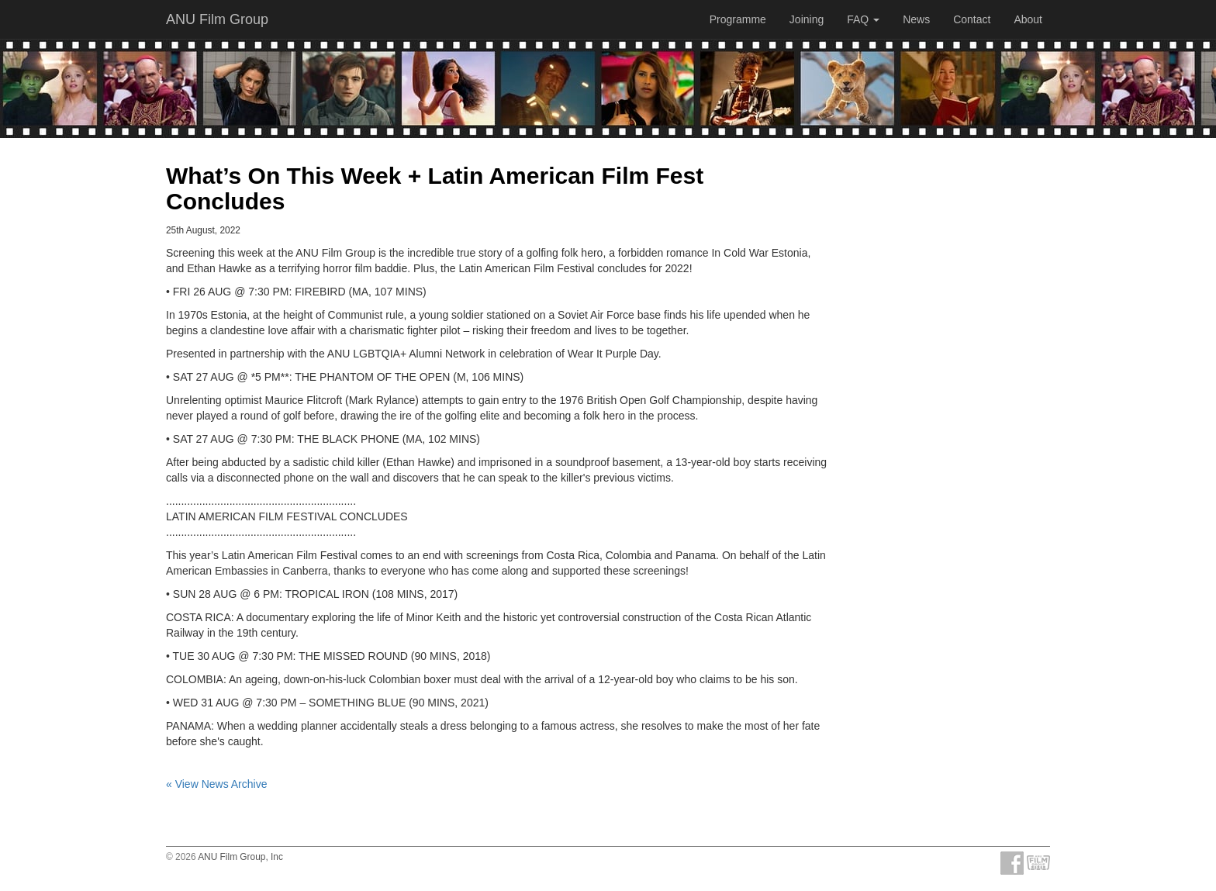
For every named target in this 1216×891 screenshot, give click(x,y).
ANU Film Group (217, 19)
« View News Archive (216, 784)
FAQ (863, 19)
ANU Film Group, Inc (240, 856)
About (1028, 19)
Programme (738, 19)
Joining (806, 19)
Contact (971, 19)
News (916, 19)
